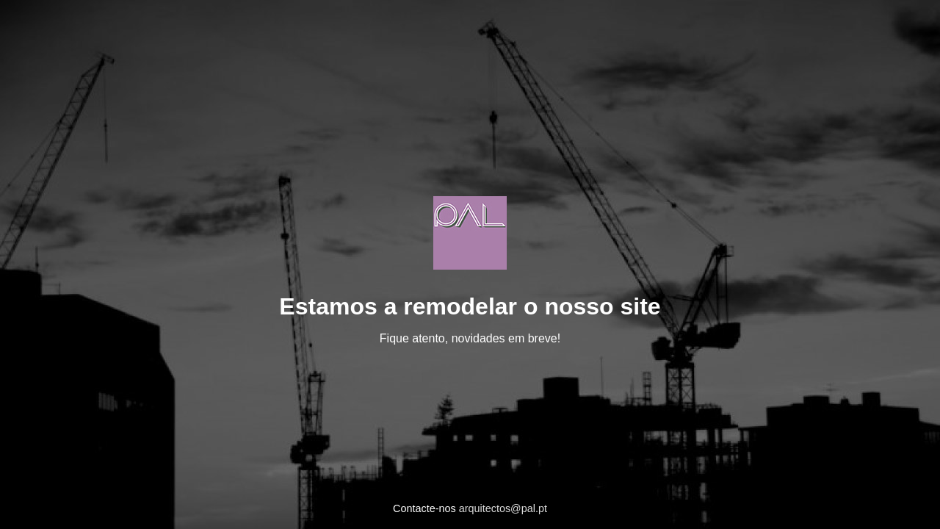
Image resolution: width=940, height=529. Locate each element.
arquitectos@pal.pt (503, 508)
